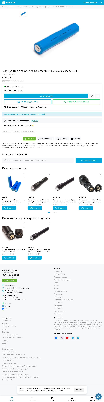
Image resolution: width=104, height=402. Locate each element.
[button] (49, 212)
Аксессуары (20, 7)
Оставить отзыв (88, 160)
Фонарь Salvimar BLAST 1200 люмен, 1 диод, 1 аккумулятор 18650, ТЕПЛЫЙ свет (38, 201)
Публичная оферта (9, 352)
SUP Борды (58, 308)
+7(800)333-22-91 (91, 2)
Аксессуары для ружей (62, 280)
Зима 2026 (58, 271)
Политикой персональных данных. (50, 391)
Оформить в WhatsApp (76, 102)
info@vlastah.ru (10, 285)
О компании (6, 321)
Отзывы (5, 340)
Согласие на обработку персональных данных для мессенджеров (20, 378)
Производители (60, 311)
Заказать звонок (9, 281)
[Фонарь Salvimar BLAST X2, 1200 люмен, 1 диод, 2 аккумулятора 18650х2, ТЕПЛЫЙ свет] (64, 184)
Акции (4, 343)
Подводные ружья (60, 277)
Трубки (56, 288)
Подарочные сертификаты (64, 300)
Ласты (56, 283)
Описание (29, 139)
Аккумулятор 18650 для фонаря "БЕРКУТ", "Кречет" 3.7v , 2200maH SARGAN (13, 201)
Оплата (75, 139)
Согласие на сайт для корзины (13, 372)
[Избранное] (91, 96)
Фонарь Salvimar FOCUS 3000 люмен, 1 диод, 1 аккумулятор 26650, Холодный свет (89, 201)
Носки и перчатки (60, 291)
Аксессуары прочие (28, 131)
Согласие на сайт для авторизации (14, 369)
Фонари (28, 7)
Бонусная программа (9, 335)
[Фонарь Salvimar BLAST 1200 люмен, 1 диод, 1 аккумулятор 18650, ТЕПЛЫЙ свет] (39, 184)
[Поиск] (101, 2)
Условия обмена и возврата (12, 338)
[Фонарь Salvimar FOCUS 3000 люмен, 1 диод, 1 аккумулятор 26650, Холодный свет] (90, 184)
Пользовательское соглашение (13, 355)
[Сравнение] (97, 96)
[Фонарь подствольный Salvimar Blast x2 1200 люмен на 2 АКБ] (39, 233)
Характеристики (45, 139)
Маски (56, 285)
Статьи (4, 346)
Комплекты (58, 303)
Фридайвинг (58, 305)
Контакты (5, 323)
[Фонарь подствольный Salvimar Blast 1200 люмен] (13, 233)
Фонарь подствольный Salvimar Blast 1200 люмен (13, 251)
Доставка (62, 139)
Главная (4, 7)
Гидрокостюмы (59, 274)
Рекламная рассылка (9, 363)
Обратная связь (8, 349)
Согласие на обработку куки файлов (15, 375)
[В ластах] (8, 2)
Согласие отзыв (7, 360)
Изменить (34, 121)
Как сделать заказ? (9, 326)
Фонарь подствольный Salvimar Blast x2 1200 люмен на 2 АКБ (39, 251)
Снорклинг (58, 314)
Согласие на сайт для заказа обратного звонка (19, 366)
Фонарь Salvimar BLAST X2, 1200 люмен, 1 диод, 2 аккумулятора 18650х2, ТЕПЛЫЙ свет (64, 201)
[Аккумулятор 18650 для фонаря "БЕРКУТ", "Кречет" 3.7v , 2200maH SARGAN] (13, 184)
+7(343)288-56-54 (10, 275)
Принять (79, 390)
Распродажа (58, 297)
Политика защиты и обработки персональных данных (21, 357)
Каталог (11, 7)
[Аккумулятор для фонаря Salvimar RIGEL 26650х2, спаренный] (55, 39)
